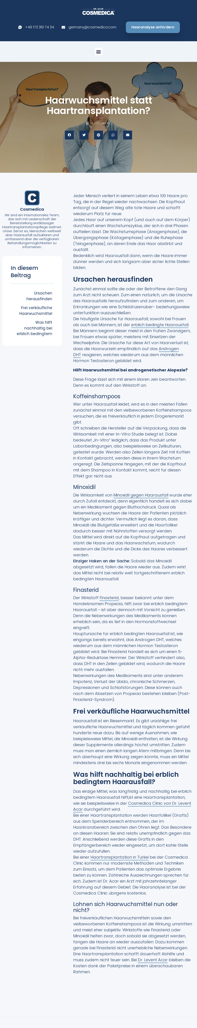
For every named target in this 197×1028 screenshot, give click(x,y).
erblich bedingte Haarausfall (160, 325)
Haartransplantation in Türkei (119, 857)
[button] (98, 51)
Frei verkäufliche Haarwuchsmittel (35, 310)
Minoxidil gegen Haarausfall (140, 495)
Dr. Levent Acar (153, 960)
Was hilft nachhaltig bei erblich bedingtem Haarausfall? (34, 331)
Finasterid (109, 597)
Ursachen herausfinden (39, 296)
